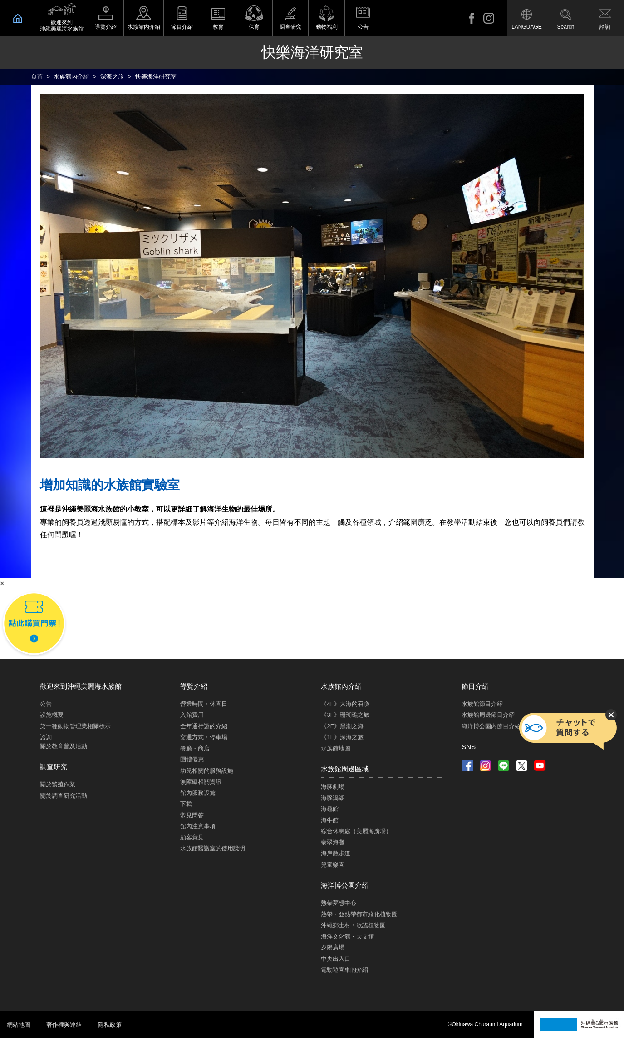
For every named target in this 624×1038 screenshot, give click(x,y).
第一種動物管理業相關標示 (75, 726)
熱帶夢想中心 (338, 902)
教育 (218, 27)
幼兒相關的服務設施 (206, 770)
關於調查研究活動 (63, 795)
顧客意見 (192, 837)
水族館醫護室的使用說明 (212, 848)
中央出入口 (335, 958)
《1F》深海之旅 (342, 737)
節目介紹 (182, 27)
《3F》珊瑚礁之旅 (345, 714)
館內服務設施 (198, 793)
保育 (254, 27)
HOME (18, 18)
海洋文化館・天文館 (347, 936)
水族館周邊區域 (345, 769)
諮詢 (604, 27)
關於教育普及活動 (63, 746)
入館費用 (192, 714)
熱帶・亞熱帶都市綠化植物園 (359, 914)
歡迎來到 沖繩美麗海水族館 (62, 25)
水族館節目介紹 (482, 703)
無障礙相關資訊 (200, 781)
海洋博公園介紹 (345, 885)
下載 (186, 803)
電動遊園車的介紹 (344, 969)
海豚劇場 (332, 786)
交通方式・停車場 (203, 737)
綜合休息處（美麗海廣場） (356, 831)
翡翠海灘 (332, 842)
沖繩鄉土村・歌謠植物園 (353, 925)
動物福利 (327, 27)
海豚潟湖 (332, 798)
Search (565, 27)
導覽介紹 (106, 27)
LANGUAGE (526, 27)
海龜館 (330, 808)
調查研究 (290, 27)
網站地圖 (18, 1024)
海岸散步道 (335, 853)
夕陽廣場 (332, 947)
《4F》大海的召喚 (345, 703)
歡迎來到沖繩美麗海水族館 (81, 686)
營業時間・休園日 (203, 703)
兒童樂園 (332, 864)
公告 (363, 27)
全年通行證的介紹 (203, 726)
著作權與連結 (64, 1024)
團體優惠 (192, 759)
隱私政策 (110, 1024)
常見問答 (192, 815)
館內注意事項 (198, 826)
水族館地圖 (335, 748)
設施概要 (52, 714)
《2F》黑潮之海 (342, 726)
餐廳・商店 (195, 748)
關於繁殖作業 (57, 784)
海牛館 (330, 820)
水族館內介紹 (144, 27)
